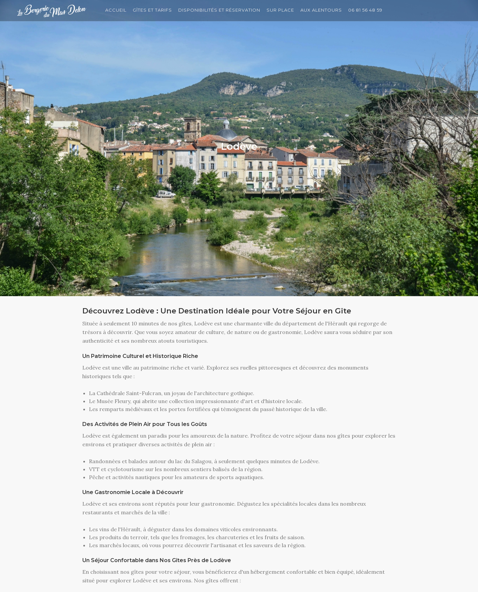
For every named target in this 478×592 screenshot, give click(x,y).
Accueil (115, 10)
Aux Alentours (323, 10)
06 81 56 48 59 (368, 10)
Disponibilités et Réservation (221, 10)
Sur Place (282, 10)
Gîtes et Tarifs (153, 10)
